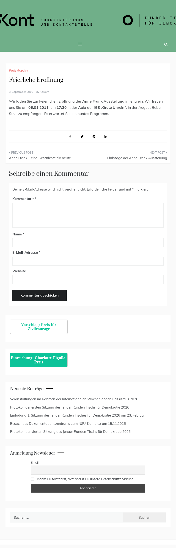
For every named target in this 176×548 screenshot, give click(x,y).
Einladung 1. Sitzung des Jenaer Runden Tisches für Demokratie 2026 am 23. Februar (77, 415)
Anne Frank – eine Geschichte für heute (40, 158)
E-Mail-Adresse (26, 252)
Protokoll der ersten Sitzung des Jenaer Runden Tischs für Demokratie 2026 (69, 407)
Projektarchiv (18, 70)
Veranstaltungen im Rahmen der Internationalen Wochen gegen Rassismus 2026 (74, 399)
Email (34, 463)
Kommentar (23, 198)
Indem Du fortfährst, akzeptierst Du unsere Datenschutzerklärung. (85, 479)
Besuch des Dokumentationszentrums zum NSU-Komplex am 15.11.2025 (68, 423)
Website (19, 271)
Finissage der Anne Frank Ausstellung (137, 158)
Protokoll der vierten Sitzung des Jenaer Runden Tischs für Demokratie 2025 (70, 431)
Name (18, 234)
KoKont (44, 91)
